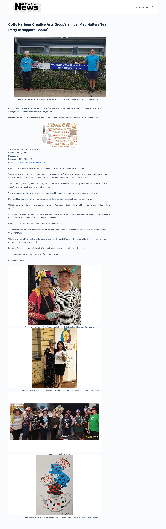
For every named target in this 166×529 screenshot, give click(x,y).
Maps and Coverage (140, 7)
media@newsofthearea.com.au (31, 162)
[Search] (152, 7)
